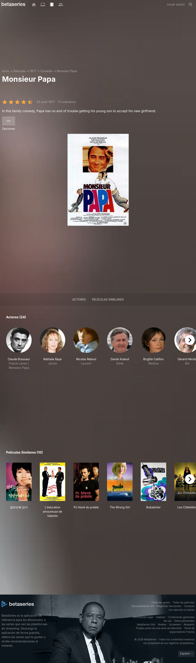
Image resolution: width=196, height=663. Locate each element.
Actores (79, 299)
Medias (162, 624)
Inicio (5, 71)
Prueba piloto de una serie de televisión (159, 628)
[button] (19, 350)
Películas (19, 71)
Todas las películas (183, 602)
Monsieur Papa (67, 71)
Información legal (143, 617)
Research (189, 624)
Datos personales (184, 620)
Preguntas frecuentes (168, 606)
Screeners (175, 624)
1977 (33, 71)
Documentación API (143, 606)
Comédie (46, 71)
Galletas (160, 617)
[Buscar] (191, 4)
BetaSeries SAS (146, 624)
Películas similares (108, 299)
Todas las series (160, 602)
